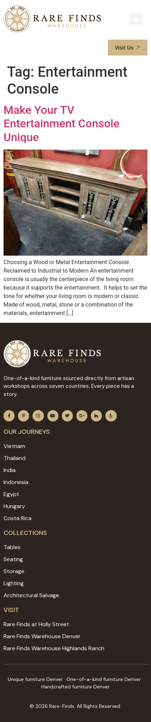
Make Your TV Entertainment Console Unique (62, 123)
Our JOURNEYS (27, 431)
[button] (136, 19)
